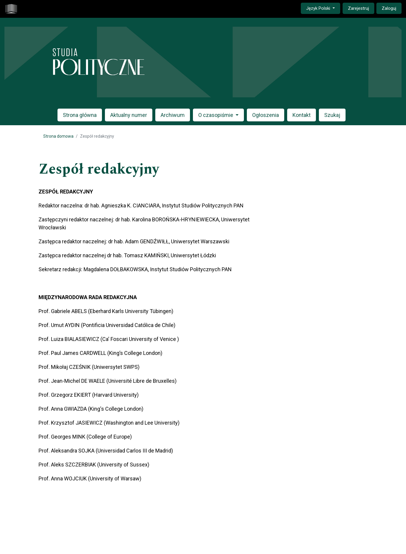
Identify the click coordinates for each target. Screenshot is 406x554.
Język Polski (323, 8)
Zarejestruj (358, 8)
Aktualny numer (128, 115)
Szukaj (332, 115)
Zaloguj (389, 8)
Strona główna (80, 115)
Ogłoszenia (265, 115)
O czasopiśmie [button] (216, 115)
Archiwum (173, 115)
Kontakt (301, 115)
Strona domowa (58, 136)
